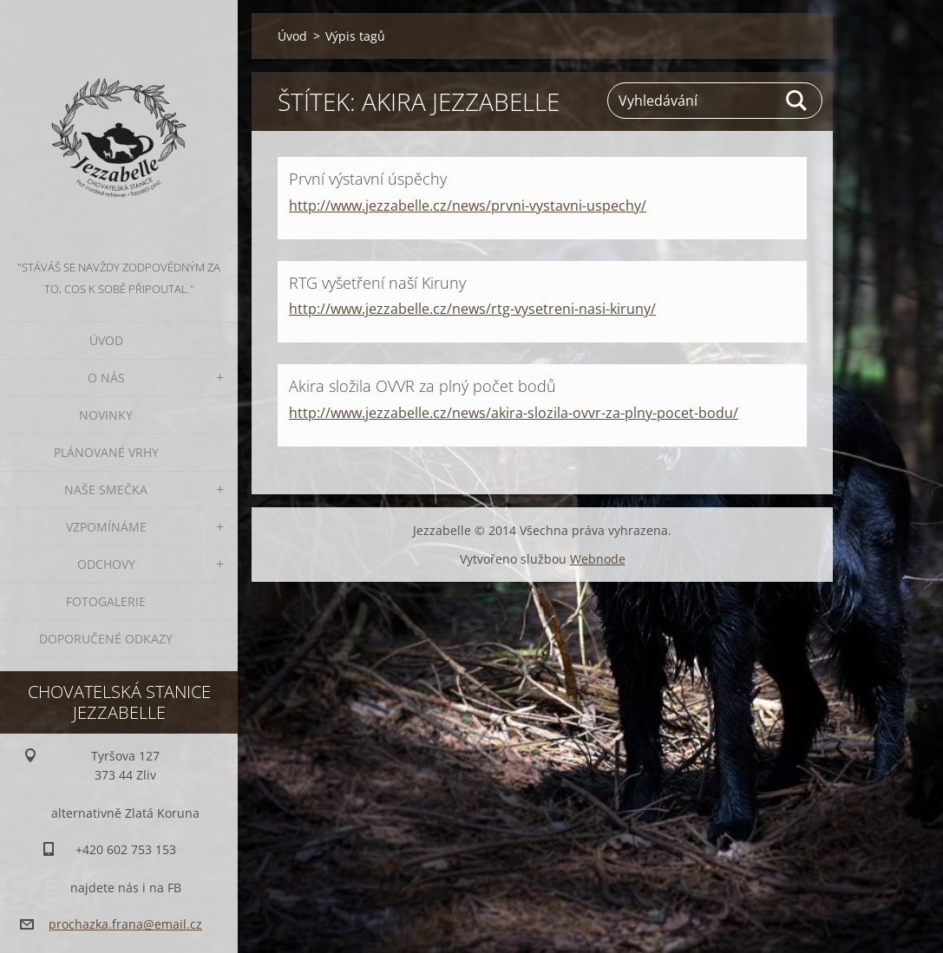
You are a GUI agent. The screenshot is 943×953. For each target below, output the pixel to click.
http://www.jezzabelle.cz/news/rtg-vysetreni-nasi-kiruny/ (472, 308)
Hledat (797, 101)
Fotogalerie (106, 601)
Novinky (106, 415)
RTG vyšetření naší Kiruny (377, 282)
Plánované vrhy (106, 452)
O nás (106, 377)
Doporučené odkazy (106, 638)
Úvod (106, 340)
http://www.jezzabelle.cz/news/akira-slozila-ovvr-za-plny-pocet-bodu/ (513, 412)
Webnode (597, 559)
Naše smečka (105, 489)
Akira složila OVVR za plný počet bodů (422, 385)
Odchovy (106, 564)
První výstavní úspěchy (368, 178)
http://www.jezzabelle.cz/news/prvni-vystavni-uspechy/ (467, 205)
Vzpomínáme (106, 527)
